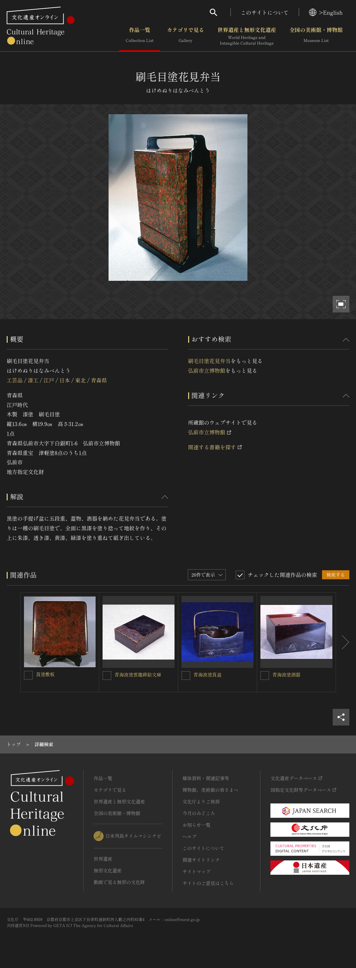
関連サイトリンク (201, 859)
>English (326, 12)
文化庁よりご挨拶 (201, 801)
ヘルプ (189, 836)
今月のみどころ (198, 813)
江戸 (49, 380)
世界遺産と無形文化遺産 (246, 36)
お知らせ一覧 (196, 824)
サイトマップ (196, 871)
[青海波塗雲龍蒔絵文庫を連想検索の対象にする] (107, 675)
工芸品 (15, 380)
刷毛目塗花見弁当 (209, 361)
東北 (80, 380)
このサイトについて (265, 12)
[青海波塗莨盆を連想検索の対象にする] (185, 675)
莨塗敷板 (45, 674)
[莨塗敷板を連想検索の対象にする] (28, 675)
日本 (64, 380)
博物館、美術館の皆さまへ (210, 789)
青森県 (99, 380)
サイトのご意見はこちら (208, 883)
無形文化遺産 (108, 870)
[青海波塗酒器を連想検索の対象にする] (264, 675)
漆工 (33, 380)
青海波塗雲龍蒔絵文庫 (138, 674)
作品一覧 (140, 36)
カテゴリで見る (185, 36)
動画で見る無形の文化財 (119, 882)
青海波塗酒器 (286, 674)
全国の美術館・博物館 (316, 36)
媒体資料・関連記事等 (205, 778)
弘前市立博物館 (206, 370)
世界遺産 (103, 858)
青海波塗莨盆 (207, 674)
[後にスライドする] (342, 642)
